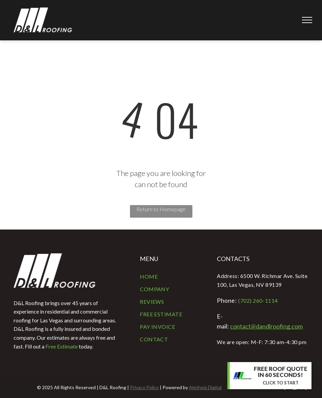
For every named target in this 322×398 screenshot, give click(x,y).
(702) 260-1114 (258, 300)
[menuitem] (173, 277)
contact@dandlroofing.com (266, 326)
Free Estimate (61, 346)
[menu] (307, 20)
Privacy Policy (144, 387)
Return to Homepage (161, 209)
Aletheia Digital (205, 387)
